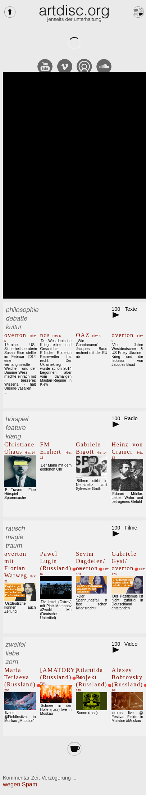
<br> (74, 185)
